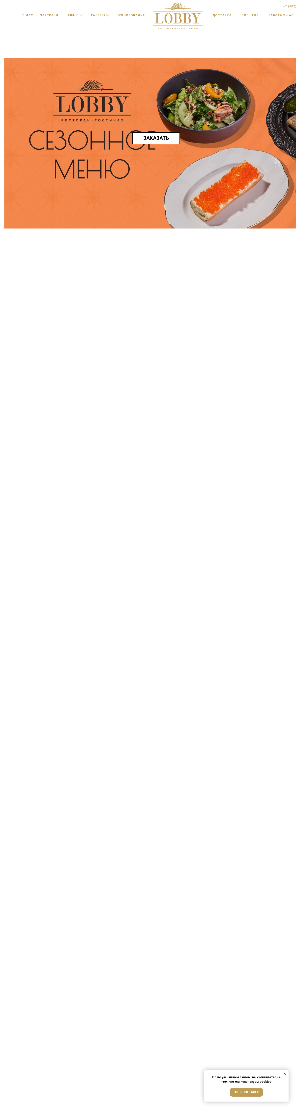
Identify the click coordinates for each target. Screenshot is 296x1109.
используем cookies (255, 1081)
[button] (130, 15)
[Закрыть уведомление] (284, 1073)
